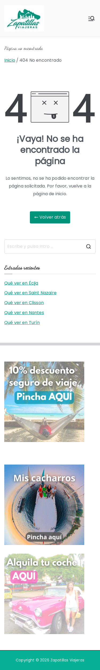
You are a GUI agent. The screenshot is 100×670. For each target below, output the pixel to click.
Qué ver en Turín (22, 322)
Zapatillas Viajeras (67, 660)
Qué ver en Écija (21, 283)
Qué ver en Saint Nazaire (30, 293)
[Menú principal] (91, 18)
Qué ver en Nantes (24, 313)
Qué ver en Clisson (24, 303)
